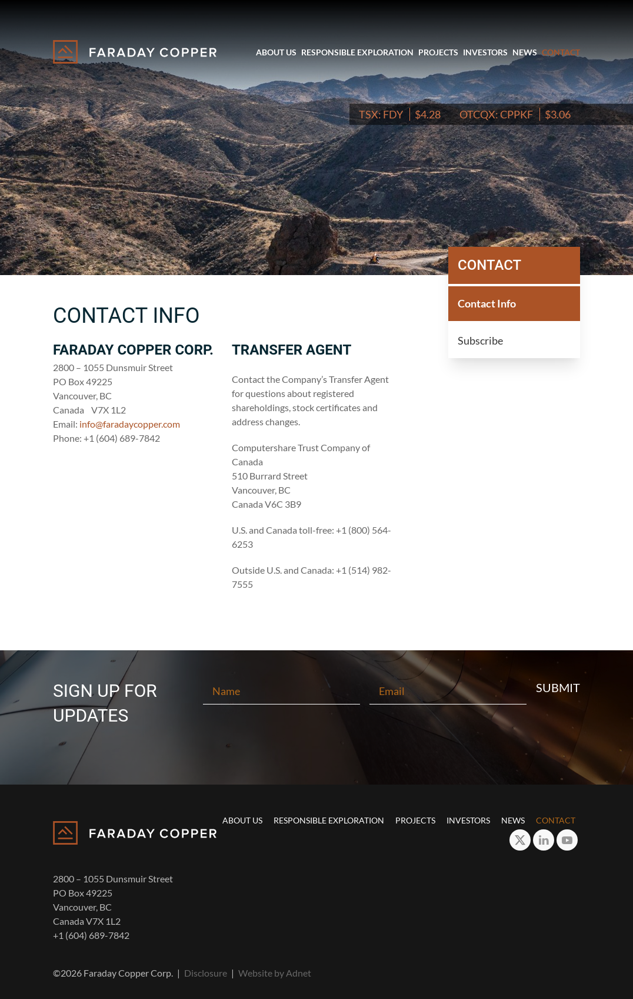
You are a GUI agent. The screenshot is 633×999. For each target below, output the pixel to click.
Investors (485, 52)
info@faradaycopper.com (129, 423)
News (524, 52)
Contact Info (487, 303)
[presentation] (316, 744)
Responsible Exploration (357, 52)
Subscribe (480, 340)
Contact (561, 52)
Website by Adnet (274, 972)
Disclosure (205, 972)
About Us (276, 52)
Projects (438, 52)
